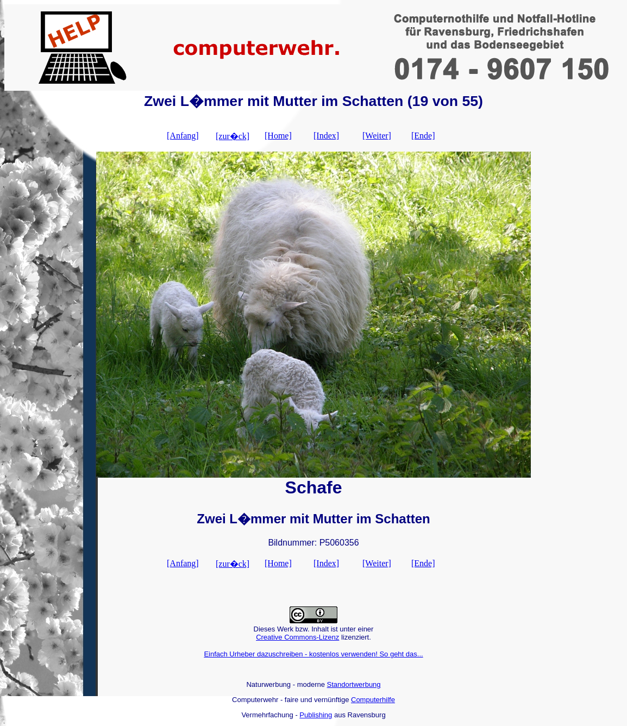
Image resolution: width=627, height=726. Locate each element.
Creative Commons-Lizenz (297, 637)
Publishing (315, 715)
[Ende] (423, 135)
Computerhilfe (373, 700)
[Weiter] (376, 135)
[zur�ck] (232, 136)
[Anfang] (183, 135)
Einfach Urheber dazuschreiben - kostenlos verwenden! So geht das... (313, 654)
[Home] (278, 135)
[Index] (326, 135)
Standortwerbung (354, 684)
